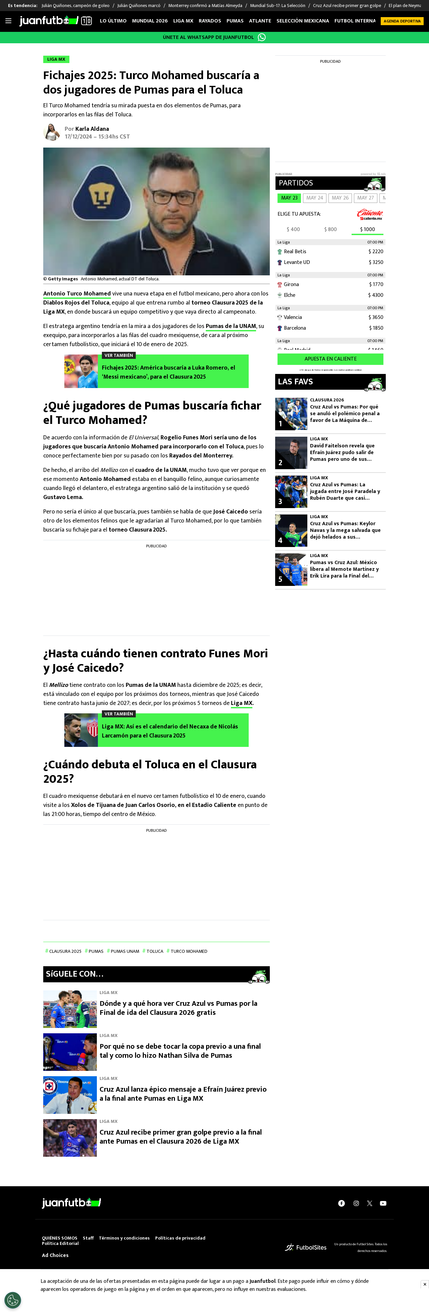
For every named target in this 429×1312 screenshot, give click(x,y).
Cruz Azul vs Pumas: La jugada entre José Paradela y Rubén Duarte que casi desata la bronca (345, 492)
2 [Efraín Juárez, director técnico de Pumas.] (280, 463)
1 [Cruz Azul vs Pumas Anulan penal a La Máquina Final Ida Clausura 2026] (280, 424)
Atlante (260, 20)
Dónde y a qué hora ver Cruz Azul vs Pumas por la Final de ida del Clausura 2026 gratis (178, 1008)
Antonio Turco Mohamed (77, 294)
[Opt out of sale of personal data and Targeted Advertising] (12, 1300)
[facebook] (342, 1203)
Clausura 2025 (65, 951)
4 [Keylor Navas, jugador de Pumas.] (280, 540)
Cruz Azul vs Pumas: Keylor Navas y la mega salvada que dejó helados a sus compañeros (345, 531)
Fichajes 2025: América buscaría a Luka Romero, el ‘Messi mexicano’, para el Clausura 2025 (168, 373)
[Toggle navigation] (8, 21)
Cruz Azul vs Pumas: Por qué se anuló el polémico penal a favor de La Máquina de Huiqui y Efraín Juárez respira (345, 414)
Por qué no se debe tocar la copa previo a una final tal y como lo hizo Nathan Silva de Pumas (180, 1051)
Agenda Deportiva (402, 21)
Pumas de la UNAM (231, 326)
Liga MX (183, 20)
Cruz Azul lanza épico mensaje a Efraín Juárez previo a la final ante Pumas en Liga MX (183, 1094)
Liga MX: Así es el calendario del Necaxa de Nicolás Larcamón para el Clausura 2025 (170, 731)
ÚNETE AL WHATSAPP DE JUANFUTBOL (208, 37)
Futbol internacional (364, 20)
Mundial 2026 (150, 20)
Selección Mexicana (303, 20)
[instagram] (356, 1203)
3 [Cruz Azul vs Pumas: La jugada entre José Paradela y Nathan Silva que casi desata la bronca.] (280, 501)
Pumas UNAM (125, 951)
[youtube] (383, 1203)
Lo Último (113, 20)
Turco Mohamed (189, 951)
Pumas (235, 20)
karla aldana (92, 129)
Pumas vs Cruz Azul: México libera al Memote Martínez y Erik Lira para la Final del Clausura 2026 (344, 569)
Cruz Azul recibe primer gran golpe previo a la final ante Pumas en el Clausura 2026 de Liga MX (181, 1137)
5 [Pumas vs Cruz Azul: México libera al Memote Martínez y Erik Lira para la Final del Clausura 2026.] (280, 579)
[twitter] (369, 1203)
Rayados (210, 20)
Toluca (154, 951)
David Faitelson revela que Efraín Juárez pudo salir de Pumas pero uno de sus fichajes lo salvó (342, 453)
